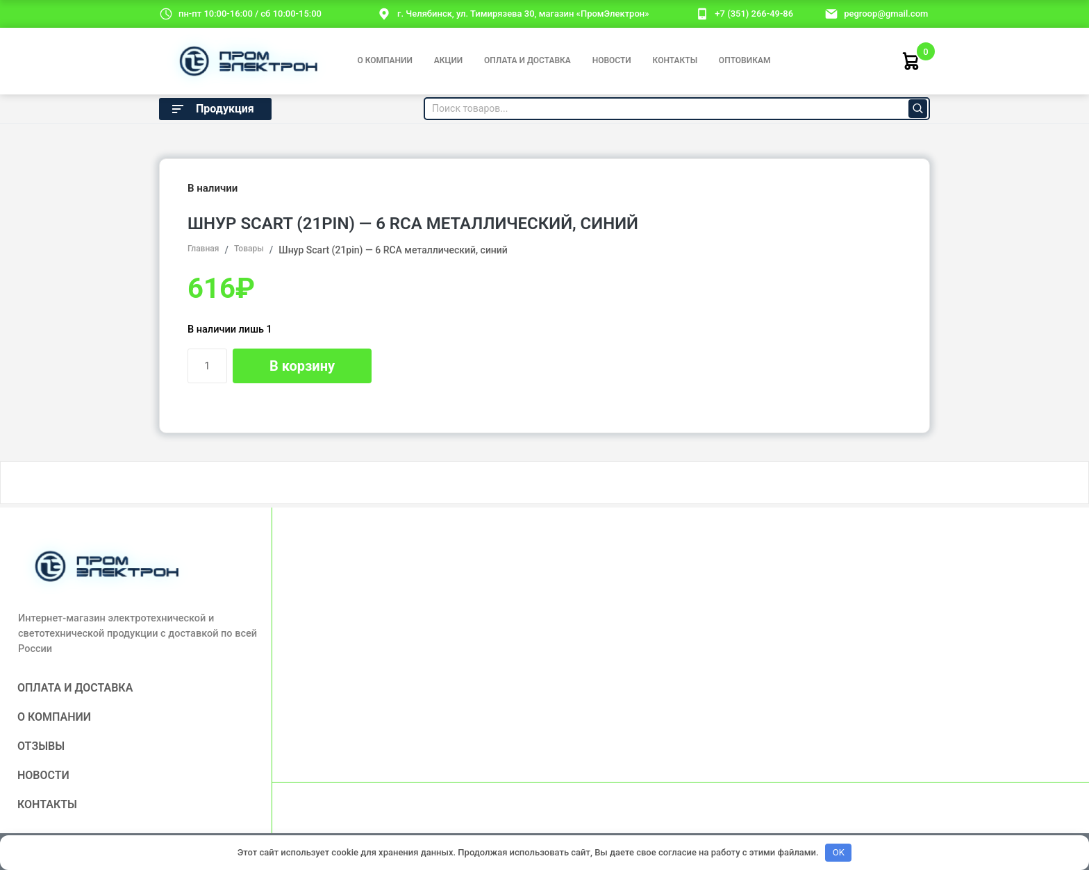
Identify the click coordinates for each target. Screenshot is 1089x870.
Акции (448, 60)
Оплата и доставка (527, 60)
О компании (384, 60)
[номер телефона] (702, 13)
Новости (611, 60)
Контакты (675, 60)
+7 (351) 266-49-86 (754, 13)
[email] (831, 13)
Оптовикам (745, 60)
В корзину (302, 366)
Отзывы (41, 746)
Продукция (211, 109)
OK (839, 852)
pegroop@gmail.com (886, 13)
